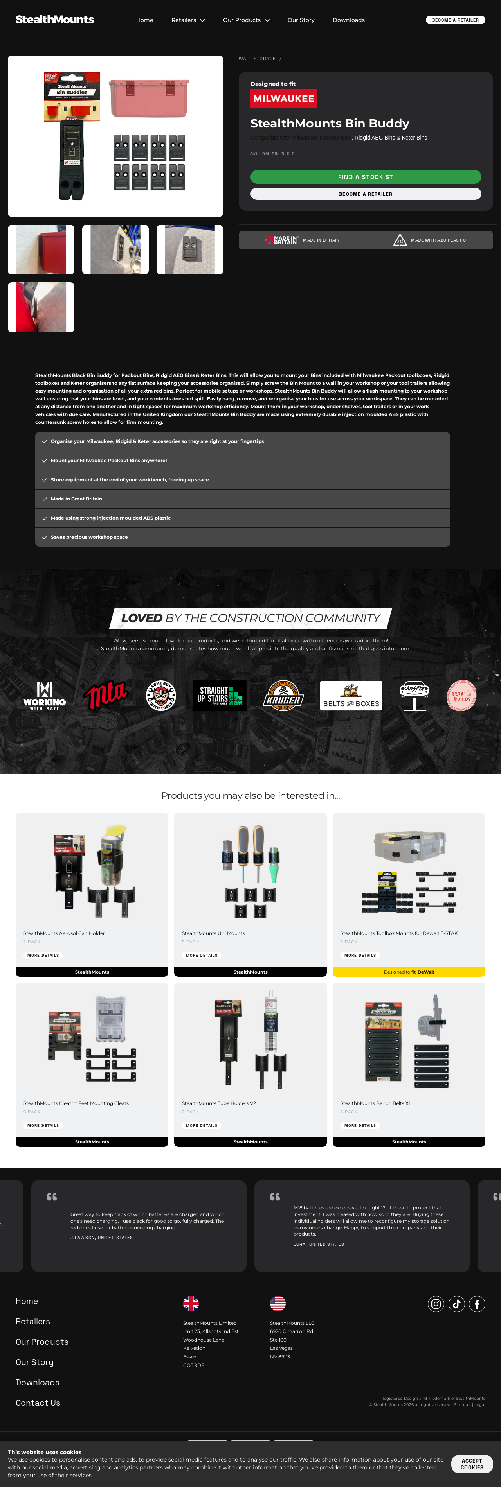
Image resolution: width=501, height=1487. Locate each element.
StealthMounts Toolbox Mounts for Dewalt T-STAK (399, 933)
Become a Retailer (455, 20)
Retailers (188, 19)
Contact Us (38, 1403)
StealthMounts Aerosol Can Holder (64, 933)
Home (144, 19)
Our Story (301, 19)
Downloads (349, 19)
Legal (479, 1405)
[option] (138, 1226)
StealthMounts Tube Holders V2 (219, 1103)
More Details (43, 955)
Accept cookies (472, 1464)
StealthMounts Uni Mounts (213, 933)
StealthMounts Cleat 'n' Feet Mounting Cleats (76, 1103)
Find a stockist (366, 177)
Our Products (246, 19)
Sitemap (462, 1405)
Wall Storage (257, 59)
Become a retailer (366, 194)
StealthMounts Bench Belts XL (376, 1103)
